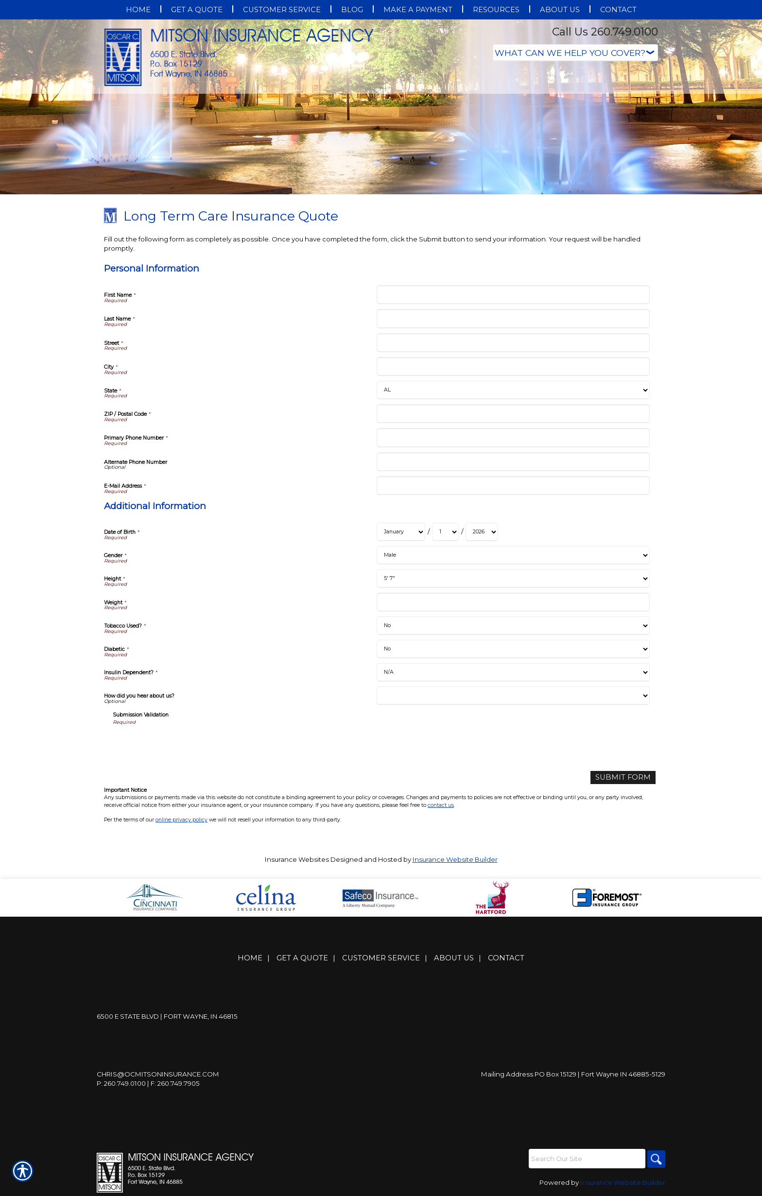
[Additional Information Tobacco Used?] (513, 625)
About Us (454, 957)
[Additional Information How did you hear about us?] (513, 695)
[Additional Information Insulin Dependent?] (513, 672)
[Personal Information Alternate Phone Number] (513, 461)
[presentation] (186, 745)
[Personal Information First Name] (513, 294)
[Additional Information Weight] (513, 602)
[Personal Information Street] (513, 342)
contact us (441, 804)
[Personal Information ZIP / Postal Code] (513, 413)
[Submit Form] (627, 777)
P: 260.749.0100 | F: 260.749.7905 (148, 1083)
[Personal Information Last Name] (513, 318)
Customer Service (381, 957)
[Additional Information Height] (513, 578)
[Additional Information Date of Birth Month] (401, 532)
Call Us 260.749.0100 (605, 31)
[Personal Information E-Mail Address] (513, 485)
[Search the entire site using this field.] (585, 1158)
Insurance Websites (297, 858)
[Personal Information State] (513, 390)
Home (250, 957)
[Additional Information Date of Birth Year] (482, 532)
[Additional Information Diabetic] (513, 649)
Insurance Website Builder (455, 858)
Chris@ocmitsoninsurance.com (158, 1073)
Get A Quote (302, 957)
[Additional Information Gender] (513, 555)
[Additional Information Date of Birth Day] (445, 532)
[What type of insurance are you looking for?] (575, 52)
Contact (506, 957)
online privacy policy (182, 819)
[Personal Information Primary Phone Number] (513, 437)
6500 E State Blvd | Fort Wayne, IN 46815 (167, 1016)
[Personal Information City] (513, 366)
